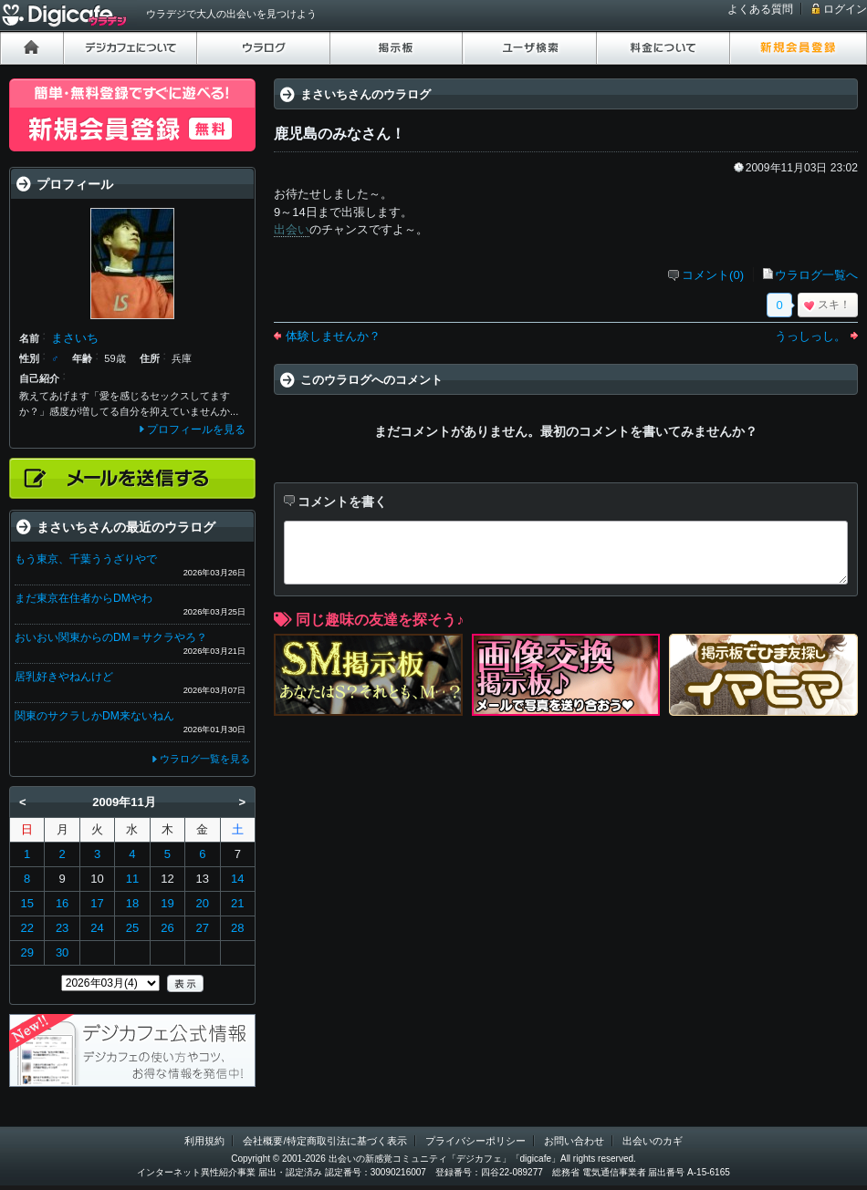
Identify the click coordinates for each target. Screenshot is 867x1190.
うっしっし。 (810, 336)
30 (62, 952)
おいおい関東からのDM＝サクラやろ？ (111, 637)
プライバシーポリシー (475, 1140)
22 (26, 928)
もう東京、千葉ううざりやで (86, 559)
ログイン (845, 9)
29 (26, 952)
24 (96, 928)
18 (132, 903)
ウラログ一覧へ (816, 275)
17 (96, 903)
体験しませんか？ (333, 336)
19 (167, 903)
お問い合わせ (574, 1140)
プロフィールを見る (196, 429)
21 (237, 903)
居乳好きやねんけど (64, 676)
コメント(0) (713, 275)
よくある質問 (760, 9)
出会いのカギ (652, 1140)
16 (62, 903)
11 (132, 878)
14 (237, 878)
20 (202, 903)
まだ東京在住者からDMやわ (83, 598)
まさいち (75, 338)
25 (132, 928)
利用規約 (204, 1140)
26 (167, 928)
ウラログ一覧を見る (205, 758)
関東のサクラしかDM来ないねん (94, 715)
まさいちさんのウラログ (365, 94)
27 (202, 928)
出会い (291, 229)
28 (237, 928)
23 (62, 928)
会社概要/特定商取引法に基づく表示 (324, 1140)
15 (26, 903)
